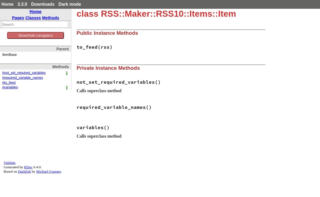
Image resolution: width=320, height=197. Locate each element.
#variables (10, 87)
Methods (50, 17)
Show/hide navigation (35, 35)
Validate (10, 163)
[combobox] (35, 24)
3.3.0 (22, 4)
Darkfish (24, 171)
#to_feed (9, 83)
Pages (18, 17)
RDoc (28, 167)
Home (7, 4)
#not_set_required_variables (24, 73)
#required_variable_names (22, 78)
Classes (33, 17)
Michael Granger (48, 171)
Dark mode (70, 4)
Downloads (42, 4)
